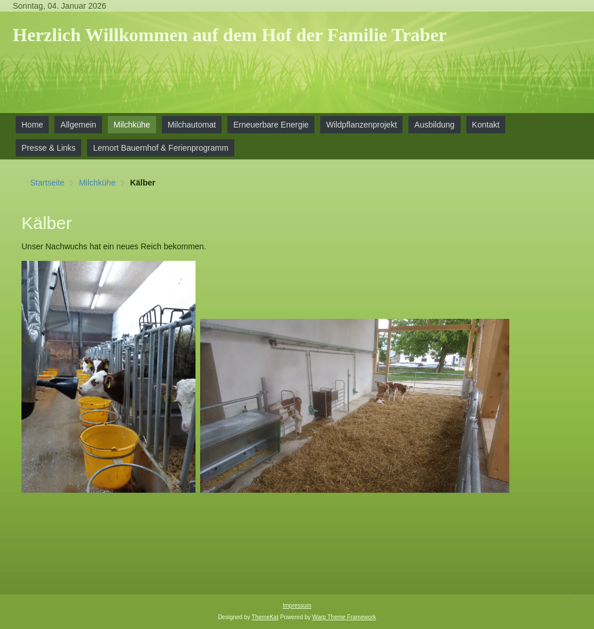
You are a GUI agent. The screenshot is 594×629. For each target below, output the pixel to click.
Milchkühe (97, 182)
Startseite (47, 182)
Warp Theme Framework (344, 617)
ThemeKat (265, 617)
